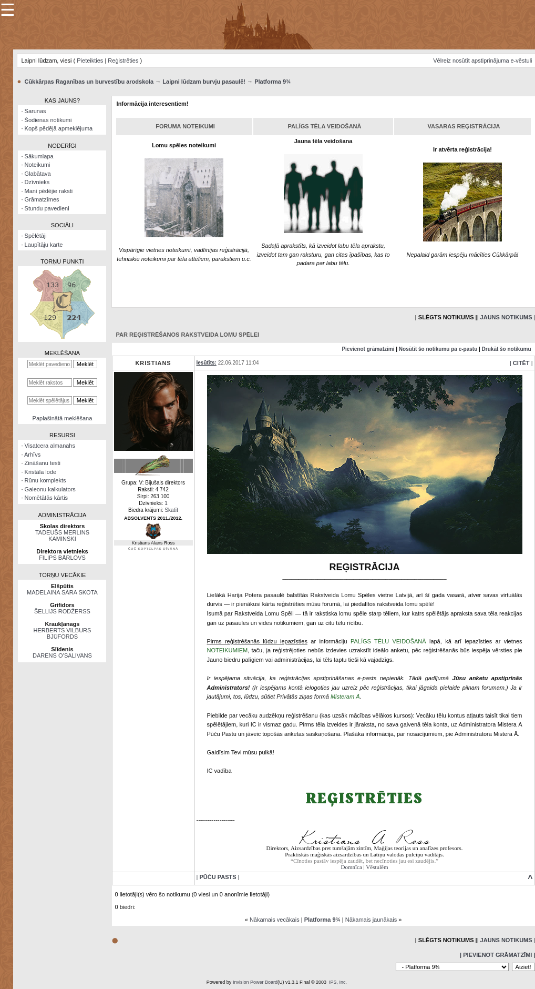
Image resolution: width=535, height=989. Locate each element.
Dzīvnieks (37, 182)
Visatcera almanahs (50, 445)
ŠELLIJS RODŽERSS (62, 611)
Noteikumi (37, 165)
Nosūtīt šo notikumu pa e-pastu (438, 349)
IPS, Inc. (338, 982)
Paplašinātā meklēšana (62, 418)
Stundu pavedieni (47, 208)
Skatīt (171, 510)
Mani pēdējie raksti (49, 191)
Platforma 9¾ (272, 81)
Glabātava (38, 173)
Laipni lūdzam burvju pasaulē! (203, 81)
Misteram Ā (345, 696)
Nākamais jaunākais (371, 919)
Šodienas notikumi (48, 120)
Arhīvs (32, 454)
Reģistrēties (123, 60)
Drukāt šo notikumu (506, 349)
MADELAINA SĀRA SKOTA (62, 592)
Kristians (153, 363)
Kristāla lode (41, 472)
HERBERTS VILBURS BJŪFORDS (62, 633)
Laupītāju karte (44, 244)
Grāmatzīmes (42, 199)
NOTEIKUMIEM (227, 650)
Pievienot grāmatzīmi (368, 349)
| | (521, 363)
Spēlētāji (36, 236)
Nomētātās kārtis (46, 498)
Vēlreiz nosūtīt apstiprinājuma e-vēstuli (482, 60)
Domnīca (351, 867)
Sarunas (35, 111)
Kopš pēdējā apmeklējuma (59, 128)
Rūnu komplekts (45, 480)
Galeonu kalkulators (50, 489)
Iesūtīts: (207, 363)
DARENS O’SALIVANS (62, 655)
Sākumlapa (39, 156)
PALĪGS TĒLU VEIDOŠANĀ (388, 641)
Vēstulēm (377, 867)
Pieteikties (90, 60)
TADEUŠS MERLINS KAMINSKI (62, 535)
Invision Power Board (255, 982)
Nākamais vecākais (275, 919)
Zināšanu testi (42, 463)
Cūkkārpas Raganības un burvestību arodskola (88, 81)
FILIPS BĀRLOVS (62, 557)
